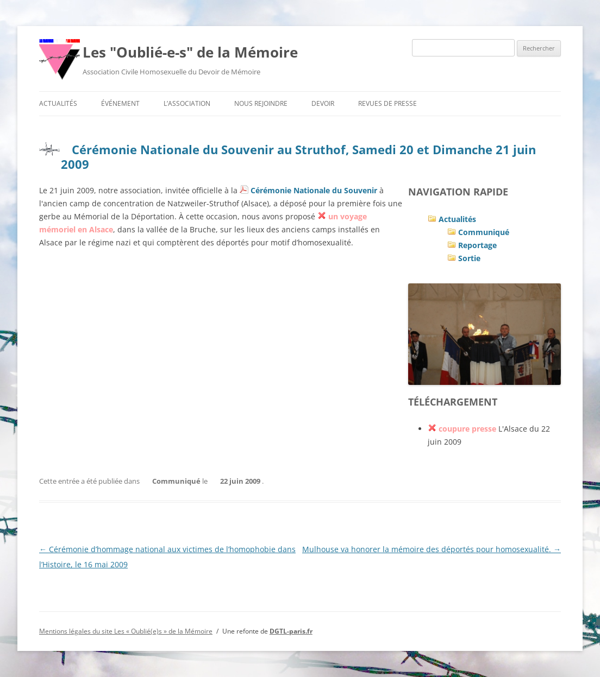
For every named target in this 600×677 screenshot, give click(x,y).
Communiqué (483, 232)
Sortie (469, 258)
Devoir (322, 103)
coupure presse (467, 428)
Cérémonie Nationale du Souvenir (314, 190)
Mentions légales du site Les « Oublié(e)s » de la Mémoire (125, 631)
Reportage (477, 245)
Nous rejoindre (261, 103)
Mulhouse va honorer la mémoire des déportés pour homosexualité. (431, 549)
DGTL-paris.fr (291, 631)
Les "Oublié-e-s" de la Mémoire (190, 52)
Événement (120, 103)
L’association (187, 103)
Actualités (58, 103)
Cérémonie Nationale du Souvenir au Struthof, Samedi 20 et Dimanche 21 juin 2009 (298, 156)
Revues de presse (387, 103)
